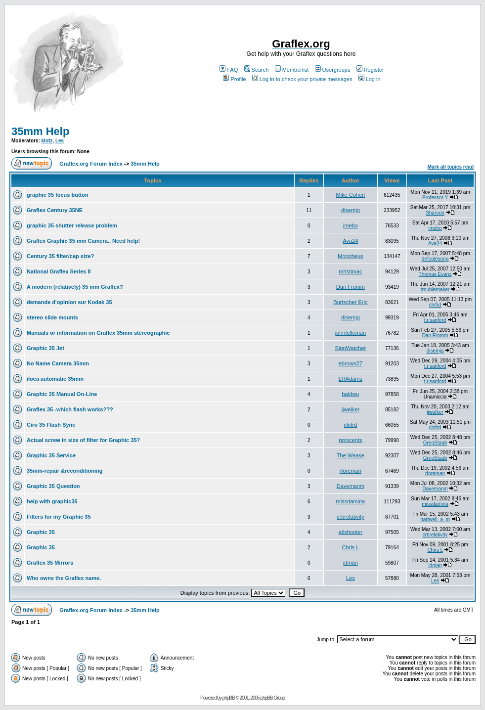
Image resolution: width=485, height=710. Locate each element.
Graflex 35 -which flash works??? (70, 409)
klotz (47, 140)
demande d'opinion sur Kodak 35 (69, 302)
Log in (369, 79)
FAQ (229, 70)
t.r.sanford (435, 320)
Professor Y (435, 197)
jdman (350, 563)
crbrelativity (350, 517)
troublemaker (435, 289)
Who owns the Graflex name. (64, 578)
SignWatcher (350, 348)
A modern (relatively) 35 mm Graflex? (75, 287)
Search (256, 70)
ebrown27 (350, 363)
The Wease (350, 455)
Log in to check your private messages (302, 79)
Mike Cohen (350, 195)
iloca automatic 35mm (55, 379)
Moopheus (350, 256)
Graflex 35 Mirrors (50, 563)
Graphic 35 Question (53, 486)
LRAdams (350, 379)
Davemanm (350, 486)
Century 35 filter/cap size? (60, 256)
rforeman (350, 471)
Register (370, 70)
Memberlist (292, 70)
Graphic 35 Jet (45, 348)
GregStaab (435, 442)
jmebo (350, 225)
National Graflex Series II (59, 271)
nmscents (350, 440)
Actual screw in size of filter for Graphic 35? (83, 440)
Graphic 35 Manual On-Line (62, 394)
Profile (234, 79)
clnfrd (435, 305)
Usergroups (333, 70)
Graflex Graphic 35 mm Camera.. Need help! (83, 241)
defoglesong (435, 259)
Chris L (350, 547)
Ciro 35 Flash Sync (51, 425)
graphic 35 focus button (57, 195)
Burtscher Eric (350, 302)
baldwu (350, 394)
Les (59, 140)
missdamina (350, 501)
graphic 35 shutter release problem (72, 225)
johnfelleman (350, 333)
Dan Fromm (350, 287)
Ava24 (350, 241)
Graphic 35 (41, 532)
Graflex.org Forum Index (91, 164)
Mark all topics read (451, 167)
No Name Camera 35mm (58, 363)
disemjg (350, 210)
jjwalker (351, 409)
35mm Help (40, 131)
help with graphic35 (52, 501)
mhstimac (350, 271)
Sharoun (435, 213)
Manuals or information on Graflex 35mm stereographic (98, 333)
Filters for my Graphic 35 (59, 517)
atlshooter (350, 532)
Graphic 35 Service (51, 455)
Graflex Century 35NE (55, 210)
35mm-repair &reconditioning (64, 471)
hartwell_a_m (434, 519)
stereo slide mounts (52, 317)
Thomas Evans (435, 274)
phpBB (228, 698)
